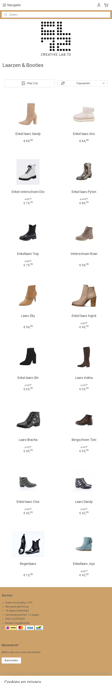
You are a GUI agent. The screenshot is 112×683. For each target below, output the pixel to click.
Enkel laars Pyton (84, 192)
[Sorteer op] (82, 83)
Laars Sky (28, 316)
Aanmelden (11, 660)
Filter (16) (29, 83)
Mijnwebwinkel (96, 676)
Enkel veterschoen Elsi (28, 192)
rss (51, 676)
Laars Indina (84, 378)
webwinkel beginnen (65, 676)
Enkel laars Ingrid (84, 316)
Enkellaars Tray (28, 254)
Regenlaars (28, 564)
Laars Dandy (84, 502)
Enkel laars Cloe (28, 502)
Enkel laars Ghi (28, 378)
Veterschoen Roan (84, 254)
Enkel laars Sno (84, 134)
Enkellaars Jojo (84, 564)
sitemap (45, 676)
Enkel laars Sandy (28, 134)
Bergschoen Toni (84, 440)
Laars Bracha (28, 440)
